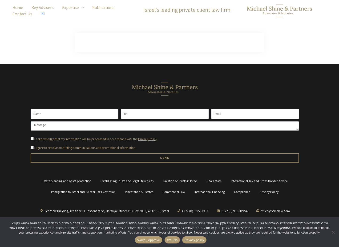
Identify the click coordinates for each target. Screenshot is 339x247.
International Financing (209, 192)
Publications (103, 7)
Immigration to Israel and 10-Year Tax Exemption (83, 192)
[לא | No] (333, 232)
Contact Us (22, 14)
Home (17, 7)
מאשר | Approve (148, 240)
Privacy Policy (147, 139)
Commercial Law (173, 192)
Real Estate (214, 181)
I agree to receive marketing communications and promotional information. (85, 148)
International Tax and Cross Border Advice (259, 181)
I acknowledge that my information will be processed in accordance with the (95, 139)
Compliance (242, 192)
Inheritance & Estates (139, 192)
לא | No (172, 240)
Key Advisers (43, 7)
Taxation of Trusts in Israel (180, 181)
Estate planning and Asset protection (66, 181)
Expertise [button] (70, 7)
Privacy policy (194, 240)
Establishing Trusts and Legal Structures (127, 181)
